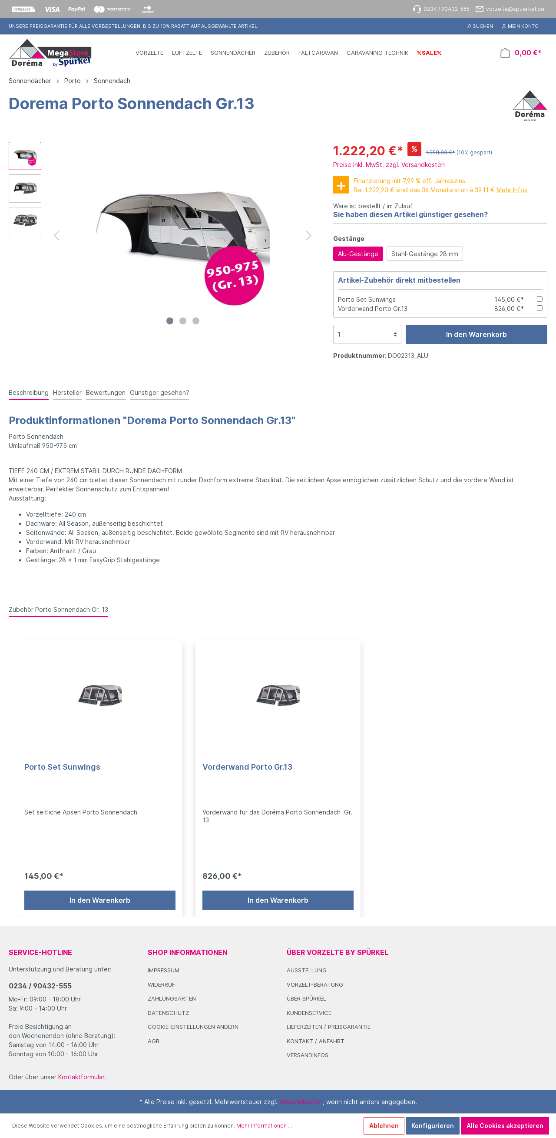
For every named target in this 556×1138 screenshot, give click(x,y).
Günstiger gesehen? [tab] (159, 392)
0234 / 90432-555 (40, 985)
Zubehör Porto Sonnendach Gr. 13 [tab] (58, 609)
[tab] (29, 392)
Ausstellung (307, 970)
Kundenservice (309, 1012)
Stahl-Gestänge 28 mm (424, 253)
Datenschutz (168, 1012)
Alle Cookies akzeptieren (505, 1125)
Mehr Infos (511, 190)
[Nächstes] (308, 235)
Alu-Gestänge (358, 253)
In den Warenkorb (476, 334)
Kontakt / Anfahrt (315, 1041)
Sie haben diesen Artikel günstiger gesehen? (410, 214)
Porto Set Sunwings (367, 299)
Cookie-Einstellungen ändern (193, 1026)
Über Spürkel (306, 998)
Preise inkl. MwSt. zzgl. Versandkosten (389, 164)
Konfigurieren (432, 1125)
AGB (153, 1041)
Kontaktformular (81, 1077)
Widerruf (161, 984)
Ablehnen (384, 1125)
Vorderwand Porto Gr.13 (372, 308)
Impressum (163, 970)
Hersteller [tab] (67, 392)
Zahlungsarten (172, 998)
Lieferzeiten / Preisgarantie (329, 1026)
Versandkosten (301, 1101)
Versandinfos (307, 1054)
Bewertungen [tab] (106, 392)
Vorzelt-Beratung (315, 984)
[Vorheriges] (56, 235)
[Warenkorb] (521, 53)
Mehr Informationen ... (264, 1125)
